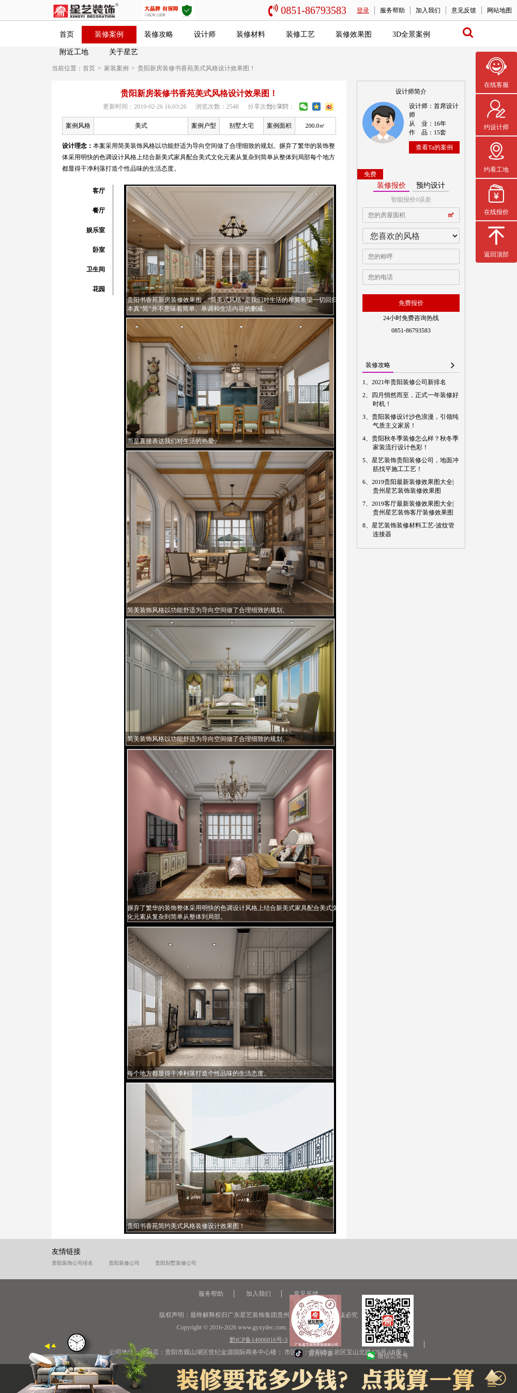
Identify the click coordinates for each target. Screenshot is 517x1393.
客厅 (99, 190)
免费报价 (411, 303)
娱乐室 (95, 230)
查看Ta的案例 (434, 147)
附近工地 (73, 52)
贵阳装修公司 (124, 1263)
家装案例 (116, 68)
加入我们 (428, 10)
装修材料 (250, 34)
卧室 (99, 249)
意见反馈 (463, 10)
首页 (66, 34)
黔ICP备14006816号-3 (259, 1339)
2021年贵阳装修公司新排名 (409, 382)
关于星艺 (123, 52)
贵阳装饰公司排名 (72, 1263)
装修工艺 (300, 34)
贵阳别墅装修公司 (175, 1263)
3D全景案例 (411, 34)
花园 (99, 289)
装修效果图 (354, 34)
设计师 (205, 34)
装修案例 (109, 34)
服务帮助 (392, 10)
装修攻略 (158, 34)
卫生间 (95, 269)
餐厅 (99, 210)
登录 (363, 10)
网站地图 (499, 10)
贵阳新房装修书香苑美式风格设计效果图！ (196, 68)
